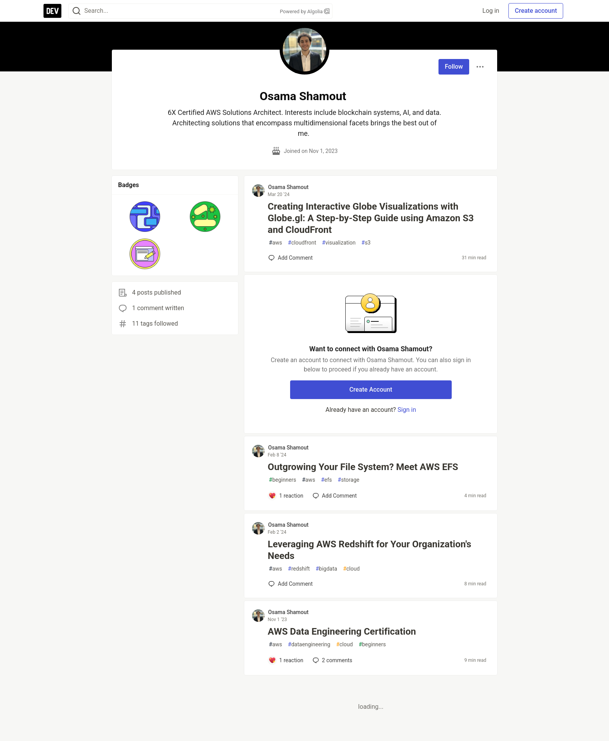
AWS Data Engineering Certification (342, 631)
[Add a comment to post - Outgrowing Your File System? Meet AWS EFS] (286, 496)
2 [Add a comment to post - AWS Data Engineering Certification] (331, 660)
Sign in (406, 409)
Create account (536, 10)
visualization (338, 243)
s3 (366, 243)
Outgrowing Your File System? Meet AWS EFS (363, 467)
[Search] (76, 11)
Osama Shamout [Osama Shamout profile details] (288, 187)
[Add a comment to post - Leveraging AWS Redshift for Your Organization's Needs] (290, 584)
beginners (282, 480)
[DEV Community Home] (52, 11)
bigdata (326, 569)
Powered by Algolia (304, 11)
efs (326, 480)
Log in (490, 10)
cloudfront (302, 243)
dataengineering (309, 644)
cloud (351, 569)
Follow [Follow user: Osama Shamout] (454, 66)
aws (275, 243)
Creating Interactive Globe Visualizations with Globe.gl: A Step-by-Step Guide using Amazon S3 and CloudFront (370, 218)
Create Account (370, 389)
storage (349, 480)
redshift (299, 569)
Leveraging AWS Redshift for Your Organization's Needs (369, 550)
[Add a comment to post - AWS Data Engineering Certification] (286, 660)
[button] (145, 216)
